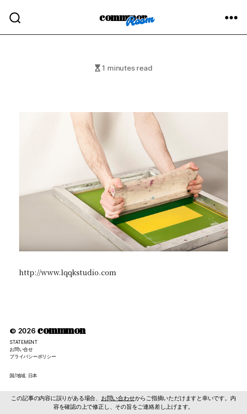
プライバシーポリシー (33, 356)
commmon (123, 16)
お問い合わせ (118, 398)
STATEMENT (24, 342)
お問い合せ (21, 349)
